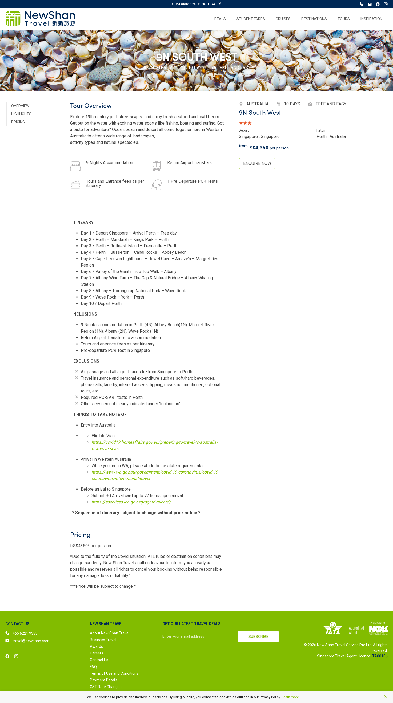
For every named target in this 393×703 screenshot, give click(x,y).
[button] (124, 624)
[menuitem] (220, 19)
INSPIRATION (371, 19)
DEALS (220, 19)
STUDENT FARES (250, 19)
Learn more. (291, 697)
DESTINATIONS (314, 19)
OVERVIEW (20, 106)
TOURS (344, 19)
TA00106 (380, 656)
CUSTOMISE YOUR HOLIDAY (196, 4)
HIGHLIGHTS (21, 114)
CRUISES (283, 19)
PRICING (18, 122)
